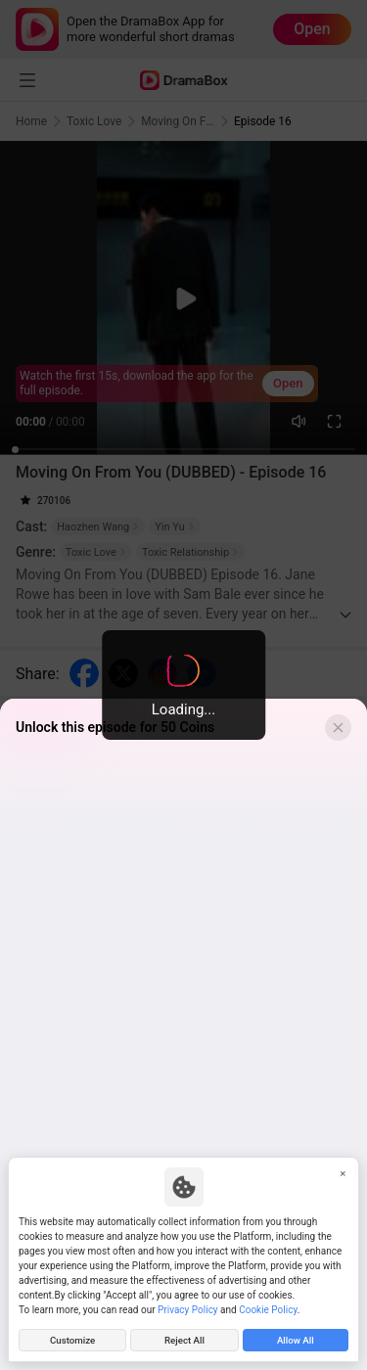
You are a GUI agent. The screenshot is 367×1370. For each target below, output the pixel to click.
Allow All (295, 1340)
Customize (72, 1340)
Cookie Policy (268, 1309)
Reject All (184, 1340)
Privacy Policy (188, 1309)
